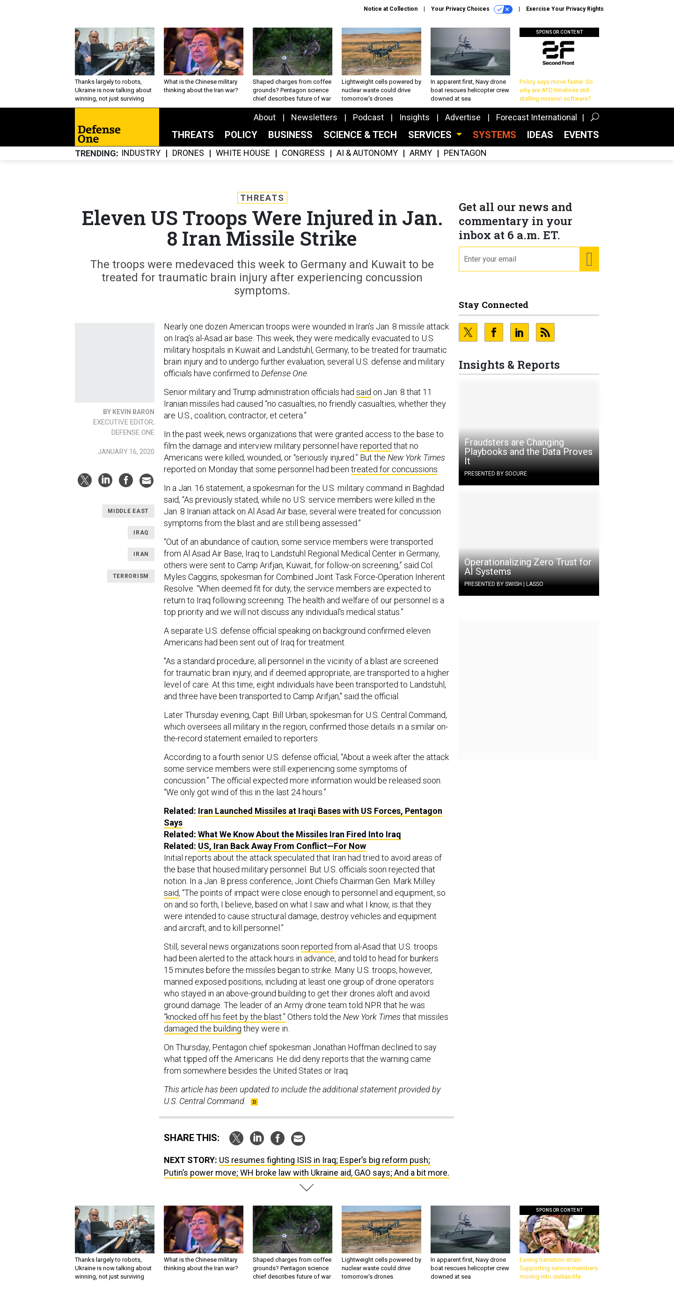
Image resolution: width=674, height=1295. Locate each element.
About (265, 117)
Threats (193, 134)
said (363, 392)
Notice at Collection (391, 9)
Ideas (540, 134)
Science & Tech (360, 134)
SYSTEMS (494, 134)
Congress (303, 153)
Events (581, 134)
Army (421, 153)
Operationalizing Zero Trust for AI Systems (528, 566)
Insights (414, 117)
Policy (241, 134)
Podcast (368, 117)
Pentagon (465, 153)
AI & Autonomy (367, 153)
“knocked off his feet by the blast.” (225, 1017)
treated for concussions (394, 469)
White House (243, 153)
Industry (141, 153)
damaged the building (203, 1028)
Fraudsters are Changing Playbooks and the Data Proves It (528, 452)
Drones (188, 153)
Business (290, 134)
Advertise (463, 117)
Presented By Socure (495, 473)
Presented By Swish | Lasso (503, 584)
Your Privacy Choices (472, 9)
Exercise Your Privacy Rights (565, 9)
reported (376, 446)
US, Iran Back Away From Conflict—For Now (282, 846)
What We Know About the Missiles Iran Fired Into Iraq (299, 834)
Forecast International (536, 117)
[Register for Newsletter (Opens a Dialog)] (589, 259)
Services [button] (431, 134)
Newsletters (314, 117)
